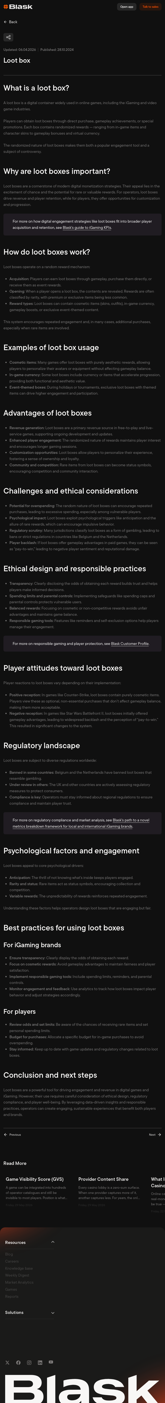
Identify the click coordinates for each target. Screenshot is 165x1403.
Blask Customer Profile (130, 643)
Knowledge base (19, 1268)
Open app (126, 7)
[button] (8, 37)
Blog (9, 1254)
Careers (12, 1261)
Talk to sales (150, 7)
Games (11, 1289)
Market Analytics (19, 1282)
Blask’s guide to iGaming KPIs (87, 227)
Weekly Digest (17, 1275)
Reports (11, 1296)
